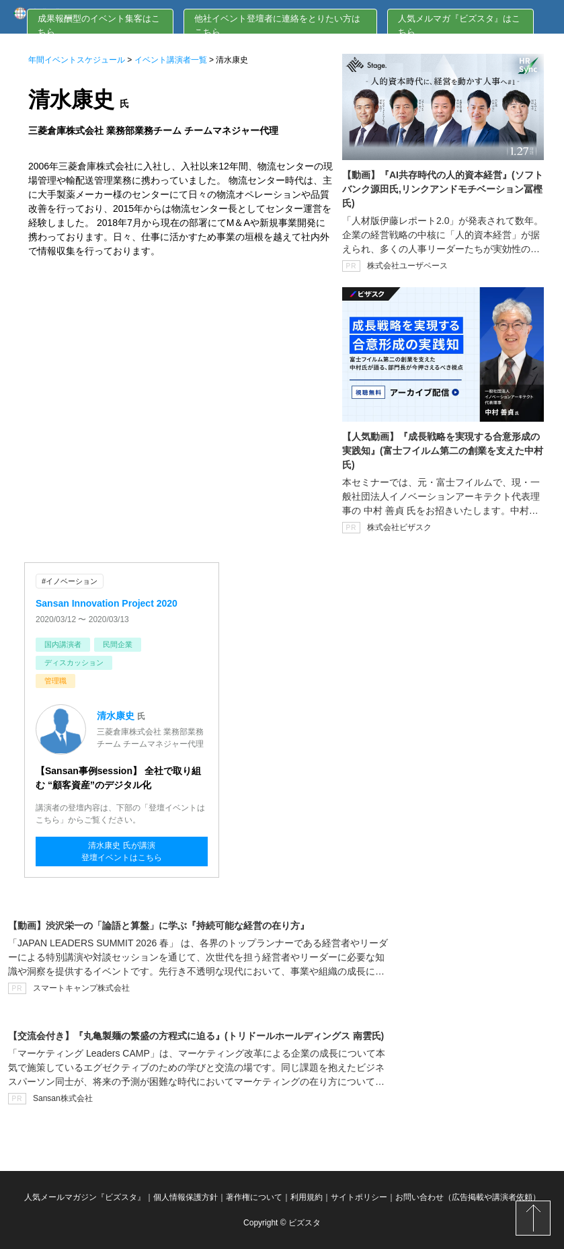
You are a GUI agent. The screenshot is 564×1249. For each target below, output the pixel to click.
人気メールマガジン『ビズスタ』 (84, 1197)
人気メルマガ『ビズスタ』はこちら (459, 25)
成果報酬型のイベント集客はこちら (99, 25)
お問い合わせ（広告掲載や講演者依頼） (467, 1197)
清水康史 (115, 715)
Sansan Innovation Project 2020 (106, 603)
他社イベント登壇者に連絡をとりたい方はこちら (277, 25)
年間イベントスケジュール (76, 60)
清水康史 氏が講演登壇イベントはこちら (121, 851)
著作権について (254, 1197)
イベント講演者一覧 (170, 60)
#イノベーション (69, 581)
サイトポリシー (359, 1197)
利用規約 (306, 1197)
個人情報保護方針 (185, 1197)
